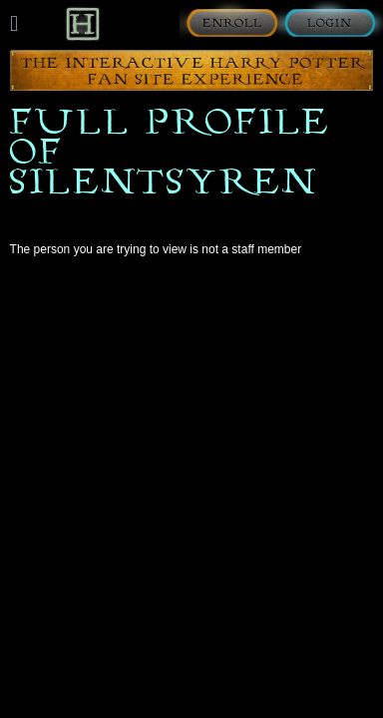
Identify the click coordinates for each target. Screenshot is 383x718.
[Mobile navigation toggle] (14, 24)
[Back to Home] (82, 23)
